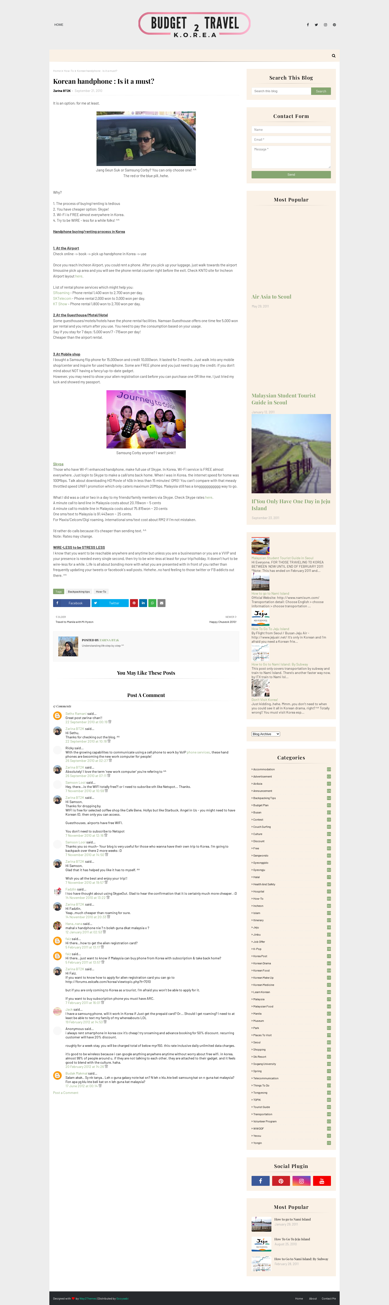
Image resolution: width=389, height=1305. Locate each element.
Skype (58, 464)
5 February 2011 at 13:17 (83, 947)
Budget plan (292, 805)
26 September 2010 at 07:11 (86, 776)
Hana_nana (73, 923)
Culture (292, 833)
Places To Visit (292, 1035)
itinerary (292, 920)
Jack (69, 1009)
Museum (292, 1020)
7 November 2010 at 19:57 (84, 882)
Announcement (292, 790)
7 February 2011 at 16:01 (83, 1002)
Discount (292, 841)
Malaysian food (292, 1006)
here (78, 276)
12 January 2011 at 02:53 (84, 932)
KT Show (60, 304)
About (313, 1298)
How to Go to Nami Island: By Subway (280, 664)
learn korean (292, 992)
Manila (292, 1013)
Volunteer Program (292, 1121)
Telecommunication (292, 1078)
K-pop (292, 948)
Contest (292, 819)
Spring (292, 1071)
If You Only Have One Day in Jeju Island (291, 504)
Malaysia (292, 999)
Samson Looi (75, 782)
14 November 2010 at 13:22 (85, 897)
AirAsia (292, 783)
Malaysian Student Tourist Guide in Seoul (284, 399)
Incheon (292, 905)
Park (292, 1027)
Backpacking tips (79, 591)
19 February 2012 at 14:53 (84, 1022)
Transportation (292, 1114)
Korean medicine (292, 984)
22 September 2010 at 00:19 (86, 722)
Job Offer (292, 941)
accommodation (292, 769)
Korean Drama (292, 963)
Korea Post (292, 956)
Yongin (292, 1142)
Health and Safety (292, 884)
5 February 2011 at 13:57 (83, 962)
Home (58, 25)
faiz (68, 939)
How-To (69, 70)
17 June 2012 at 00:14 (81, 1086)
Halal (292, 877)
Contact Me (329, 1298)
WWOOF (292, 1128)
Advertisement (292, 776)
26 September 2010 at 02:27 (87, 760)
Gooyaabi (122, 1298)
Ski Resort (292, 1056)
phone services (198, 752)
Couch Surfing (292, 826)
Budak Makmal (76, 1073)
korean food (292, 970)
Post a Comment (65, 1092)
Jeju (292, 927)
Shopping (292, 1049)
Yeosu (292, 1135)
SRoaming (61, 292)
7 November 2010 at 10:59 (85, 791)
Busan (292, 812)
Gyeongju (292, 869)
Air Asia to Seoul (272, 296)
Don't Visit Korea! (265, 699)
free (292, 848)
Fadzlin (70, 889)
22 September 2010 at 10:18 (86, 741)
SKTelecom (62, 298)
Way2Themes (88, 1298)
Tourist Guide (292, 1107)
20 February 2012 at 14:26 (85, 1066)
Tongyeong (292, 1092)
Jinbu (292, 934)
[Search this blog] (281, 91)
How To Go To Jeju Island (270, 629)
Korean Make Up (292, 977)
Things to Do (292, 1085)
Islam (292, 913)
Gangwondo (292, 855)
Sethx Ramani (76, 713)
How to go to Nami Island (270, 593)
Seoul (292, 1042)
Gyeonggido (292, 862)
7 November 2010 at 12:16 (84, 835)
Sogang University (292, 1063)
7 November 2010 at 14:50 (85, 855)
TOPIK (292, 1099)
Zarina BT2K (62, 91)
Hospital (292, 891)
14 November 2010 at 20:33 (86, 917)
